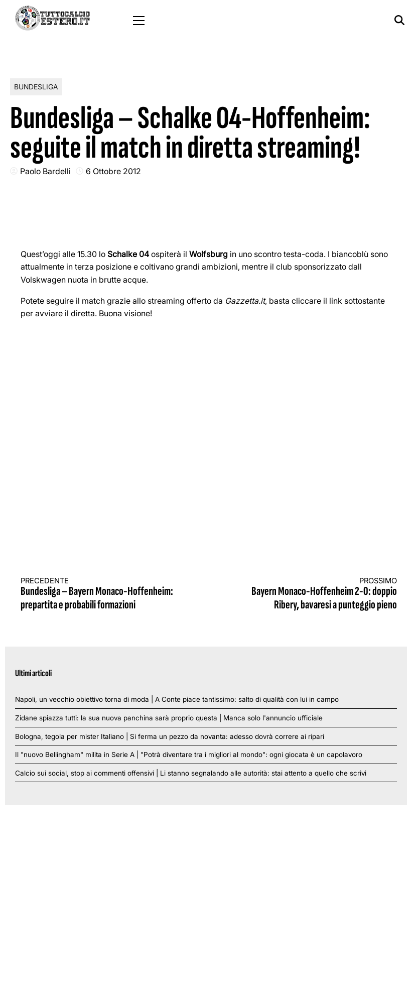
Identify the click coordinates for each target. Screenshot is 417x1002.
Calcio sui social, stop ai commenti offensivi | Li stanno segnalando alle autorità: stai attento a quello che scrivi (190, 773)
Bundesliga (36, 86)
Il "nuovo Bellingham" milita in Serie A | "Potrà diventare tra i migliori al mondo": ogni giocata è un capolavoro (188, 754)
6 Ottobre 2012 (113, 171)
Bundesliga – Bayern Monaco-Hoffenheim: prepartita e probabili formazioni (105, 594)
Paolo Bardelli (45, 171)
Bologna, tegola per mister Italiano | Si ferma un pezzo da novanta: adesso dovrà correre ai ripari (169, 736)
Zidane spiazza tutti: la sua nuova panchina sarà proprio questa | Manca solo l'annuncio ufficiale (169, 718)
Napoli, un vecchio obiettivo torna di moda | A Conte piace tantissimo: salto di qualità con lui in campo (177, 699)
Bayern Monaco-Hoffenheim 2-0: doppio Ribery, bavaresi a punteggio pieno (312, 594)
